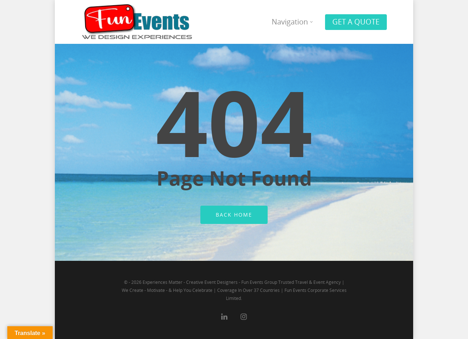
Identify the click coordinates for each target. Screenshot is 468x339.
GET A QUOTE (356, 22)
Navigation (293, 22)
